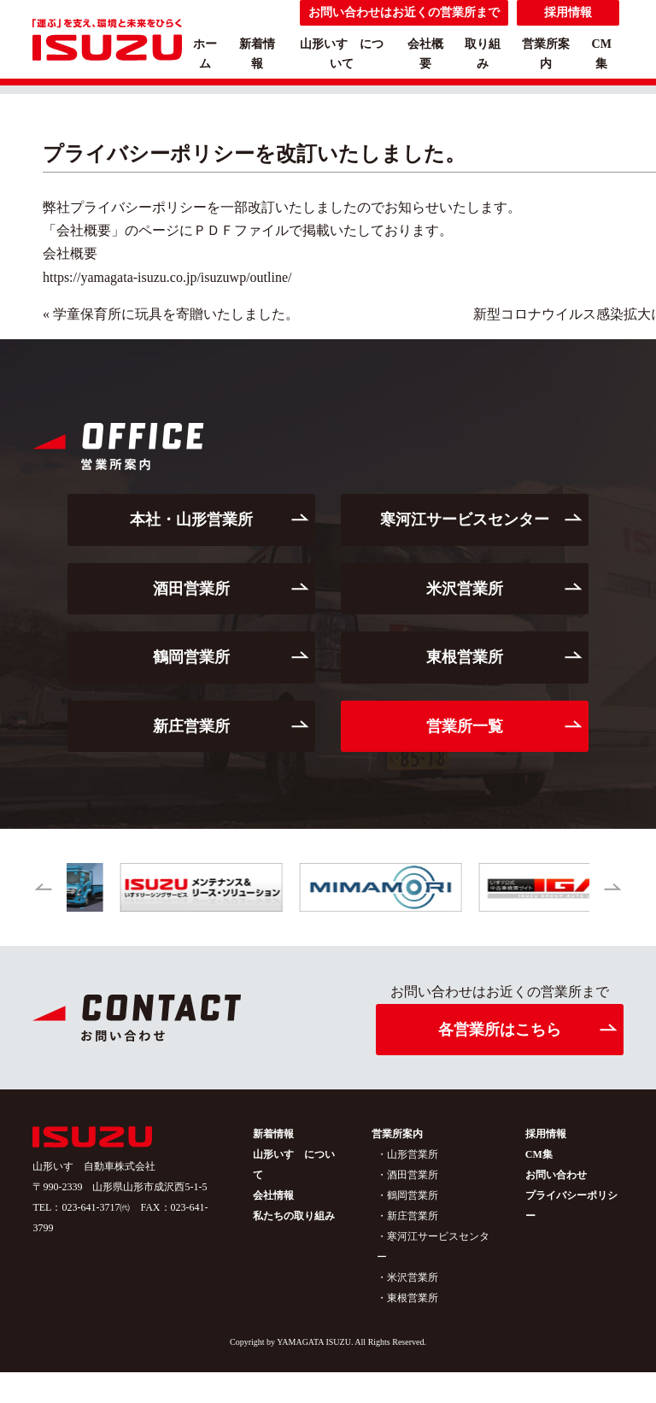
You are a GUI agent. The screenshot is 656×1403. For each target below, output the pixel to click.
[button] (43, 888)
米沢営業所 (464, 588)
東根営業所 (464, 657)
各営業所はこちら (499, 1029)
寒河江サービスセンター (464, 519)
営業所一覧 (464, 726)
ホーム (205, 54)
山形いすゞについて (342, 54)
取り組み (483, 54)
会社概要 (425, 54)
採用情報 (545, 1134)
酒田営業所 (191, 588)
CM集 (602, 54)
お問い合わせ (556, 1175)
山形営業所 (412, 1154)
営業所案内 (546, 54)
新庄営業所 (191, 726)
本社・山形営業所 (191, 519)
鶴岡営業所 (191, 657)
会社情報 (273, 1195)
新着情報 (257, 54)
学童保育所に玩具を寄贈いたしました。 (176, 314)
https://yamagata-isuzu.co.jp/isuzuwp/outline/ (167, 277)
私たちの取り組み (294, 1216)
